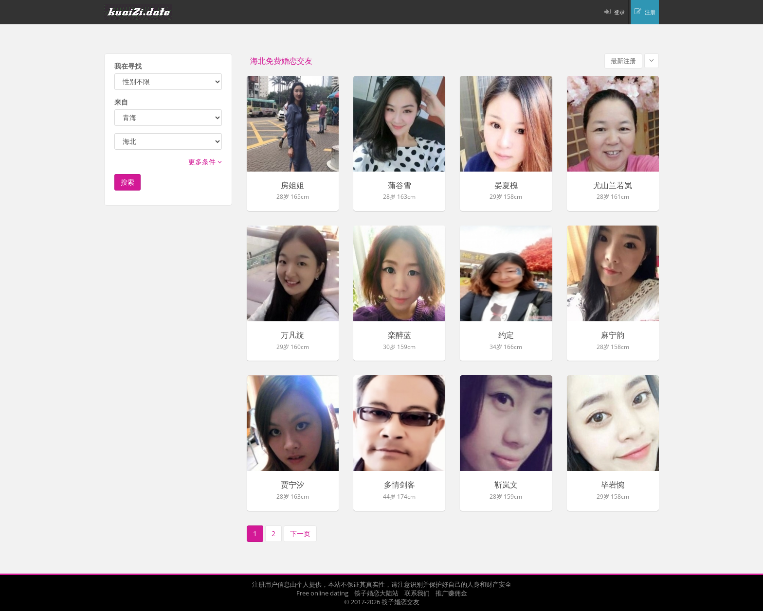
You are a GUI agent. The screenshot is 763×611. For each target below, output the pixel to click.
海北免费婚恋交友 (281, 61)
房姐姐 (292, 185)
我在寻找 (128, 65)
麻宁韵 (612, 335)
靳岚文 (506, 485)
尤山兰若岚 (612, 185)
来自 (121, 101)
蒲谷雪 (399, 185)
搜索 (127, 182)
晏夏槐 (506, 185)
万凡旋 (292, 335)
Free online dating (322, 593)
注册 (650, 12)
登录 (619, 12)
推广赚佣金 (451, 593)
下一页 (300, 533)
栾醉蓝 (399, 335)
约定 (506, 335)
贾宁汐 (292, 485)
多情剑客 (399, 485)
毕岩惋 (612, 485)
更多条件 (205, 161)
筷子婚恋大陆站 (376, 593)
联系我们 (417, 593)
